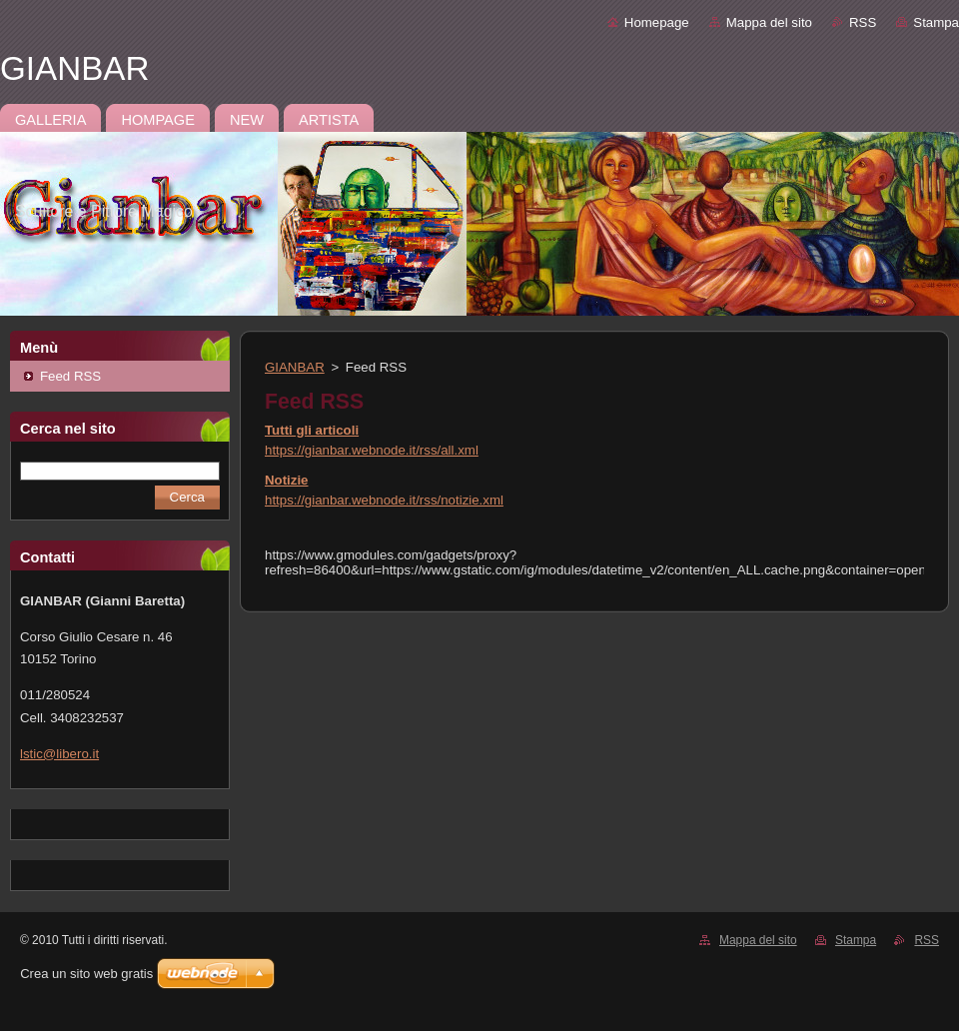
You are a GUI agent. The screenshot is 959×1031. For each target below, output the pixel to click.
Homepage (656, 22)
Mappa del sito (769, 22)
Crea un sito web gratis (86, 973)
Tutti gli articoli (312, 430)
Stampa (936, 22)
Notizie (286, 480)
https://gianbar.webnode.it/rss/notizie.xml (384, 500)
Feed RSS (70, 376)
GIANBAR (295, 367)
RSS (862, 22)
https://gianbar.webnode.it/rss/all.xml (372, 450)
